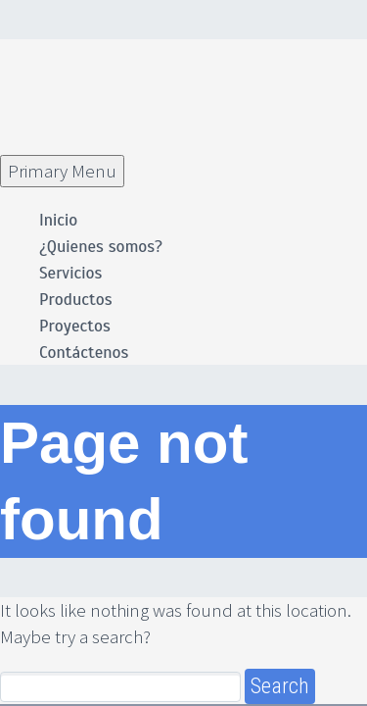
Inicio (58, 220)
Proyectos (75, 326)
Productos (76, 299)
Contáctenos (83, 352)
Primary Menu (62, 170)
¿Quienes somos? (100, 246)
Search (280, 686)
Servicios (70, 273)
